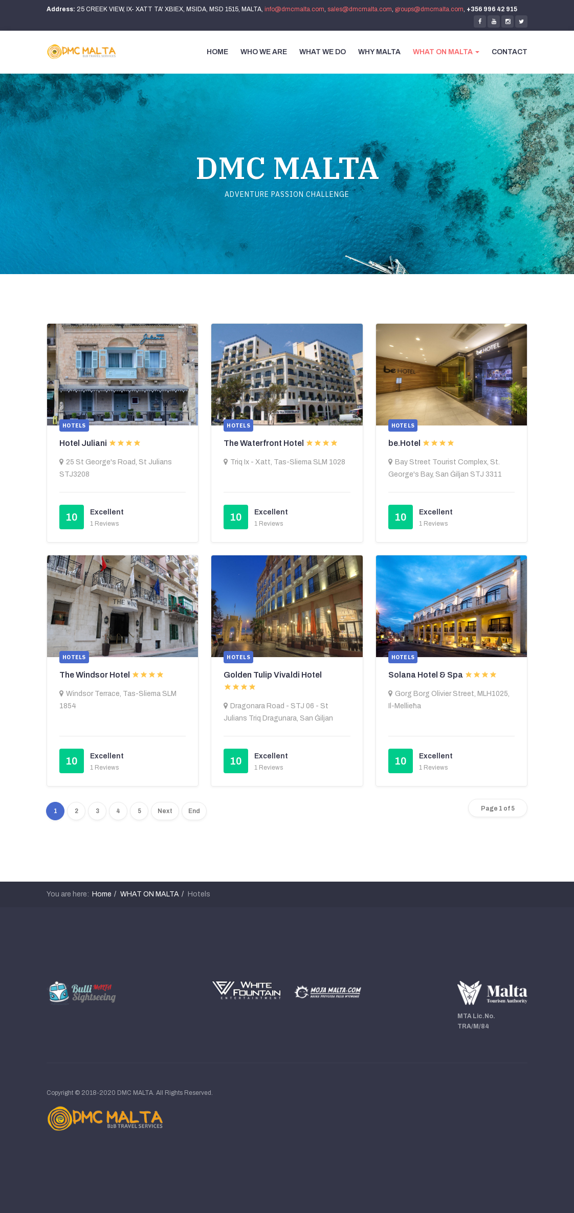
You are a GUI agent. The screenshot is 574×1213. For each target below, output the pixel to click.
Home (102, 894)
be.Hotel (404, 443)
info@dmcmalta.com (294, 9)
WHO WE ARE (263, 52)
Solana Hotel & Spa (425, 674)
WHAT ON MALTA (446, 52)
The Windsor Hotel (94, 674)
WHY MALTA (379, 52)
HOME (217, 52)
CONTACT (509, 52)
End (194, 811)
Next (165, 811)
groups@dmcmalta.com (429, 9)
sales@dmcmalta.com (359, 9)
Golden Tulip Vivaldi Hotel (273, 674)
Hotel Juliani (83, 443)
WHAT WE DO (322, 52)
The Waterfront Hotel (264, 443)
